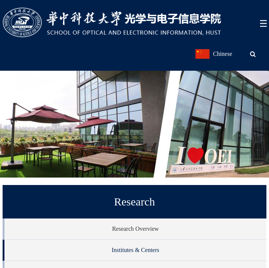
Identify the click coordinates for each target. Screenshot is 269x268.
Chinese (222, 54)
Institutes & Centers (135, 250)
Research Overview (135, 229)
